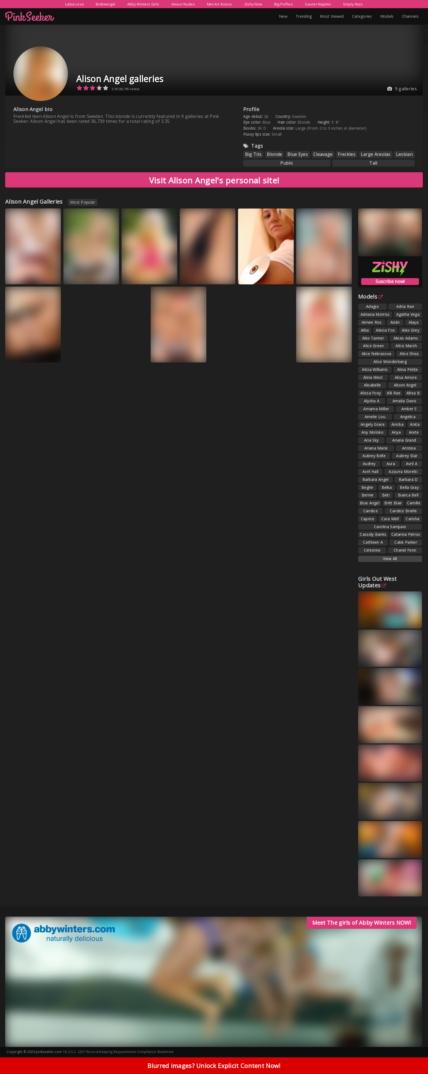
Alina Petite (407, 369)
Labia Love (74, 4)
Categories (362, 16)
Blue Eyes (297, 154)
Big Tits (253, 154)
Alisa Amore (406, 377)
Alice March (406, 345)
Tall (373, 163)
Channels (410, 16)
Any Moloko (372, 432)
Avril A (411, 463)
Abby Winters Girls (143, 4)
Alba (365, 330)
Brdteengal (105, 4)
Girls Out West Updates (377, 582)
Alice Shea (409, 353)
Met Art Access (219, 4)
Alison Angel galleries (120, 79)
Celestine (372, 550)
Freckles (346, 154)
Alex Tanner (373, 338)
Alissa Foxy (370, 392)
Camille (413, 502)
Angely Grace (373, 424)
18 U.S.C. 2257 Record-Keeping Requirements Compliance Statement (118, 1051)
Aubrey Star (406, 455)
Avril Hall (370, 471)
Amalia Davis (405, 400)
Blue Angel (369, 502)
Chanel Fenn (405, 550)
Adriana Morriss (375, 314)
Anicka (397, 424)
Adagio (372, 306)
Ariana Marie (376, 448)
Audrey (369, 463)
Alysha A (371, 400)
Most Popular (82, 202)
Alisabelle (372, 385)
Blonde (274, 154)
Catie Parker (405, 542)
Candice (370, 510)
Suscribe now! (390, 281)
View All (390, 558)
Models (387, 16)
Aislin (395, 322)
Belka (387, 487)
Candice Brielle (403, 510)
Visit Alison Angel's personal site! (214, 180)
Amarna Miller (376, 408)
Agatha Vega (408, 314)
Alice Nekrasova (376, 353)
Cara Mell (390, 518)
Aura (391, 463)
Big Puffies (283, 4)
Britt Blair (393, 502)
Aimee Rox (372, 322)
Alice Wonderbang (390, 361)
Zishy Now (253, 4)
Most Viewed (332, 16)
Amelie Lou (375, 416)
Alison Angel (405, 385)
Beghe (367, 487)
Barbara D (408, 479)
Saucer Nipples (318, 4)
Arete (414, 432)
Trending (304, 16)
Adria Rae (405, 306)
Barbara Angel (375, 479)
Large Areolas (376, 154)
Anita (415, 424)
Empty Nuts (353, 4)
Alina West (373, 377)
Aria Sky (371, 440)
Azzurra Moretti (403, 471)
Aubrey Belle (374, 455)
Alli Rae (393, 392)
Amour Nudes (183, 4)
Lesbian (404, 154)
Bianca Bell (408, 495)
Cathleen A (373, 542)
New (283, 16)
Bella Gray (409, 487)
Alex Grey (410, 330)
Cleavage (322, 154)
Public (286, 163)
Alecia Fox (385, 330)
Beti (386, 495)
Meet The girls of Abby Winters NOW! (361, 922)
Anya (396, 432)
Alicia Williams (375, 369)
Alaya (414, 322)
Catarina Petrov (405, 534)
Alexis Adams (406, 338)
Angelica (407, 416)
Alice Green (373, 345)
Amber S (409, 408)
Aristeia (409, 448)
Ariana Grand (404, 440)
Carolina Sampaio (390, 526)
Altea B (413, 392)
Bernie (368, 495)
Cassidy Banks (373, 534)
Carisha (412, 518)
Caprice (367, 518)
